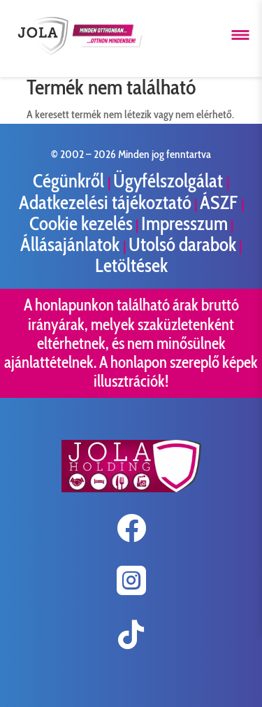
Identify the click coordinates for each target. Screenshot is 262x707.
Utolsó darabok (182, 244)
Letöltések (131, 265)
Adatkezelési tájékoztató (105, 202)
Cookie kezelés (81, 223)
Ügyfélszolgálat (169, 180)
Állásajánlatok (71, 244)
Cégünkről (70, 180)
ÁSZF (220, 202)
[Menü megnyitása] (240, 34)
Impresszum (184, 223)
